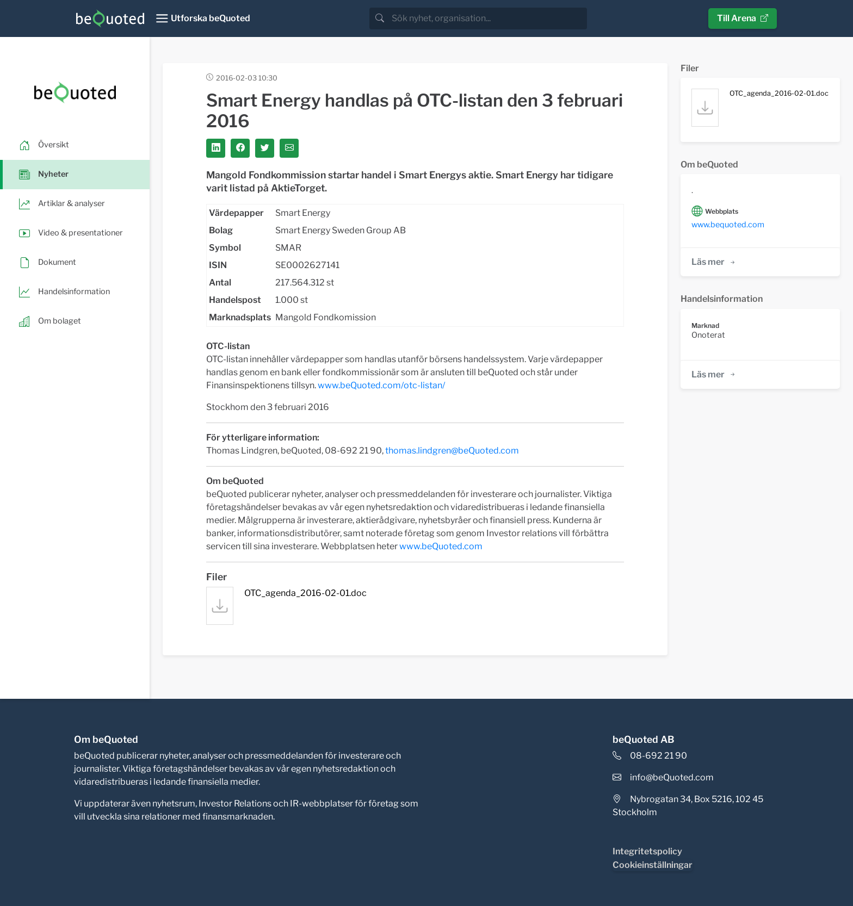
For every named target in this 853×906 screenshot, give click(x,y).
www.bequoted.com (727, 224)
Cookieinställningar (653, 865)
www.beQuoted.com (441, 546)
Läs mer (714, 262)
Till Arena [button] (742, 18)
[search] (488, 18)
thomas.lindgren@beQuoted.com (452, 450)
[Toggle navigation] (202, 18)
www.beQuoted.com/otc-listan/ (381, 385)
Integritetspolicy (647, 851)
